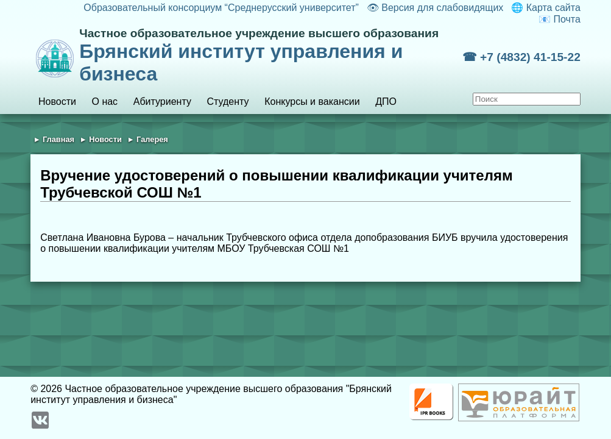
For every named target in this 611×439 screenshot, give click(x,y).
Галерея (152, 139)
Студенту (228, 101)
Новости (57, 101)
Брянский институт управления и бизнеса (270, 56)
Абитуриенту (162, 101)
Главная (58, 139)
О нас (104, 101)
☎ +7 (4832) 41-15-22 (521, 57)
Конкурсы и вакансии (311, 101)
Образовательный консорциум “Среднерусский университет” (221, 7)
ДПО (386, 101)
